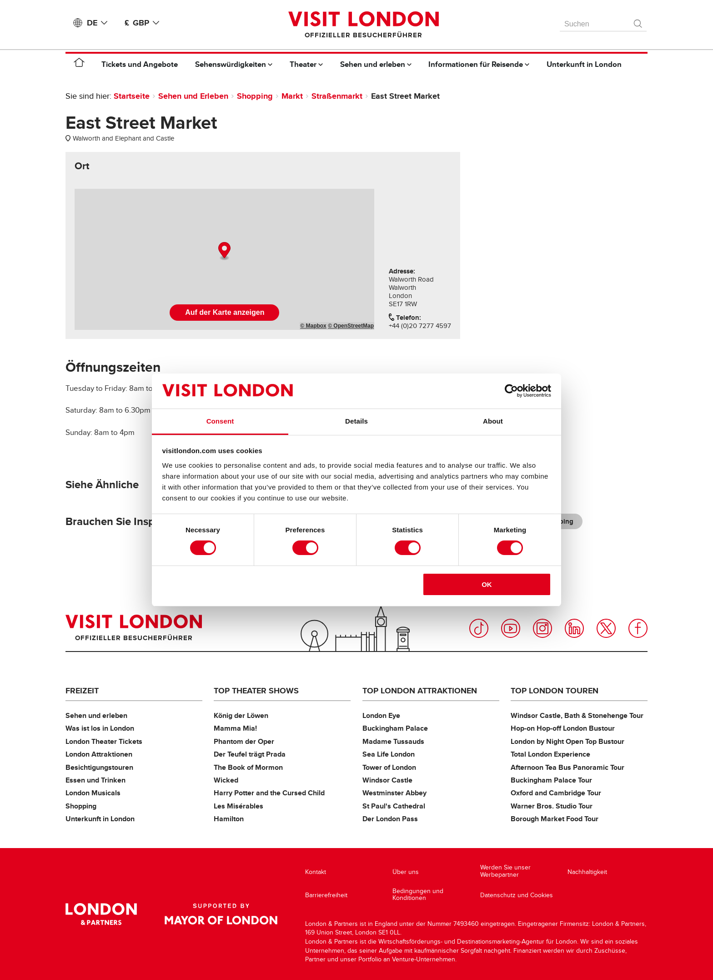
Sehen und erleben (96, 715)
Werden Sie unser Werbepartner (505, 871)
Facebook (638, 628)
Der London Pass (390, 818)
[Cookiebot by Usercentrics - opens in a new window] (511, 391)
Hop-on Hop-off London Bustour (563, 728)
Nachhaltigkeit (587, 872)
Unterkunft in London (100, 818)
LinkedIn (574, 628)
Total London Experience (550, 754)
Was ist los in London (99, 728)
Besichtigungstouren (99, 767)
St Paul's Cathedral (393, 806)
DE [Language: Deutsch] (99, 23)
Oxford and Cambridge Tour (556, 793)
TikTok (478, 628)
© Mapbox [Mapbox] (313, 326)
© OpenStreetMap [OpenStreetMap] (351, 326)
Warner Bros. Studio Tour (551, 806)
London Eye (381, 715)
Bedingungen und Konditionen (417, 895)
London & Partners (101, 914)
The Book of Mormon (248, 767)
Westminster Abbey (394, 793)
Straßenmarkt (336, 96)
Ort (82, 166)
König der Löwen (241, 715)
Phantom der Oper (244, 741)
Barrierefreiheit (326, 895)
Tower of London (389, 767)
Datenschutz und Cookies (516, 895)
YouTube (510, 628)
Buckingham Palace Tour (551, 780)
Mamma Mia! (235, 728)
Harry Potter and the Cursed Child (269, 793)
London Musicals (93, 793)
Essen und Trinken (95, 780)
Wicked (226, 780)
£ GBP (144, 23)
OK (487, 584)
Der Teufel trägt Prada (250, 754)
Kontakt (315, 872)
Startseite (132, 96)
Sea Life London (388, 754)
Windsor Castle (387, 780)
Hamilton (229, 818)
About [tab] (493, 421)
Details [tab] (356, 421)
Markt (292, 96)
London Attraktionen (98, 754)
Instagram (542, 628)
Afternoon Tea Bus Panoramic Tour (567, 767)
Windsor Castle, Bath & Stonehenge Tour (577, 715)
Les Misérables (238, 806)
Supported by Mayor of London (221, 914)
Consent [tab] (220, 421)
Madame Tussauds (393, 741)
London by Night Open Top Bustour (567, 741)
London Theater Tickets (103, 741)
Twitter (606, 628)
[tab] (82, 166)
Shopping (255, 96)
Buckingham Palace (395, 728)
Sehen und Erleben (193, 96)
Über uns (405, 872)
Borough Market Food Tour (554, 818)
